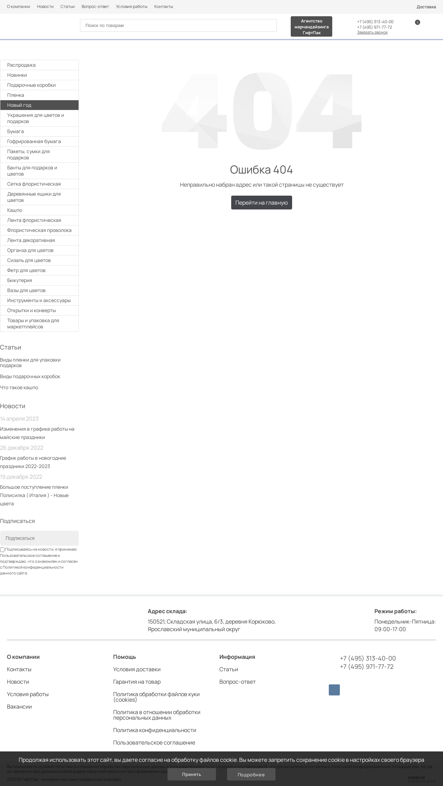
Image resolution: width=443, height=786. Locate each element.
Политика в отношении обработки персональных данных (156, 714)
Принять (191, 774)
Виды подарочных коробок (30, 376)
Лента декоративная (31, 240)
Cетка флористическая (34, 183)
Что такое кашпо (19, 387)
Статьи (68, 6)
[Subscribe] (68, 539)
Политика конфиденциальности (154, 730)
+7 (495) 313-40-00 (375, 22)
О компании (18, 6)
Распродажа (21, 65)
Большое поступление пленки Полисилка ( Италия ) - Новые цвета (34, 495)
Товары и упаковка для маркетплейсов (40, 323)
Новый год (40, 105)
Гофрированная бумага (34, 141)
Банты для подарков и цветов (40, 170)
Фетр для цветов (26, 270)
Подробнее (251, 774)
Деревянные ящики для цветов (34, 196)
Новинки (17, 75)
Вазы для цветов (26, 290)
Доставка (426, 7)
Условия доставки (137, 669)
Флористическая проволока (39, 230)
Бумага (40, 131)
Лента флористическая (34, 220)
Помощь (124, 657)
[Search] (269, 25)
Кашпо (14, 210)
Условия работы (131, 6)
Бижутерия (19, 280)
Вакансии (19, 706)
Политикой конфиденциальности (33, 567)
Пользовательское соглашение (28, 555)
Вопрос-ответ (95, 6)
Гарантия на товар (137, 681)
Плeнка (40, 95)
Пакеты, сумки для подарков (40, 154)
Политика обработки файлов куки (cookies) (156, 696)
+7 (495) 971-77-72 (374, 27)
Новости (45, 6)
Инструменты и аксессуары (40, 300)
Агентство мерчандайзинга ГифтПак (312, 27)
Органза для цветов (30, 250)
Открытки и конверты (40, 310)
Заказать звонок (372, 32)
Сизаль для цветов (29, 260)
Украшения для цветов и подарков (40, 118)
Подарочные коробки (40, 85)
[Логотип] (34, 25)
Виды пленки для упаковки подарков (30, 362)
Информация (237, 657)
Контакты (163, 6)
